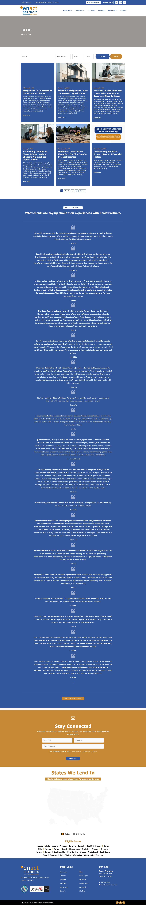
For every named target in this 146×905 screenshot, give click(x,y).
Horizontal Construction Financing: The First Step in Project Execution (72, 155)
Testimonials (64, 887)
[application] (71, 10)
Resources (112, 10)
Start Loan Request (93, 2)
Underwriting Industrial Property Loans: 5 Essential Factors (108, 155)
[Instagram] (124, 2)
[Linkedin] (120, 2)
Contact (123, 10)
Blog (80, 872)
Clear (116, 56)
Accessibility (83, 887)
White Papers (83, 876)
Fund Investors (76, 751)
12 (77, 191)
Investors (80, 10)
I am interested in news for (59, 751)
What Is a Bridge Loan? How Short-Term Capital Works (73, 92)
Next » (82, 191)
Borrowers (67, 10)
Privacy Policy (83, 883)
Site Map (82, 891)
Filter (102, 56)
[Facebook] (116, 2)
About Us (63, 879)
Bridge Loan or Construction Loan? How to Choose (37, 92)
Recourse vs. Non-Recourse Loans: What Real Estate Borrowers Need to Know (108, 93)
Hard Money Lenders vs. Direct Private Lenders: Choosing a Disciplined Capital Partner (35, 156)
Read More (26, 115)
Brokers (95, 751)
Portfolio (101, 10)
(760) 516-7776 (26, 2)
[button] (73, 758)
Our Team (91, 10)
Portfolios (63, 883)
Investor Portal (108, 2)
